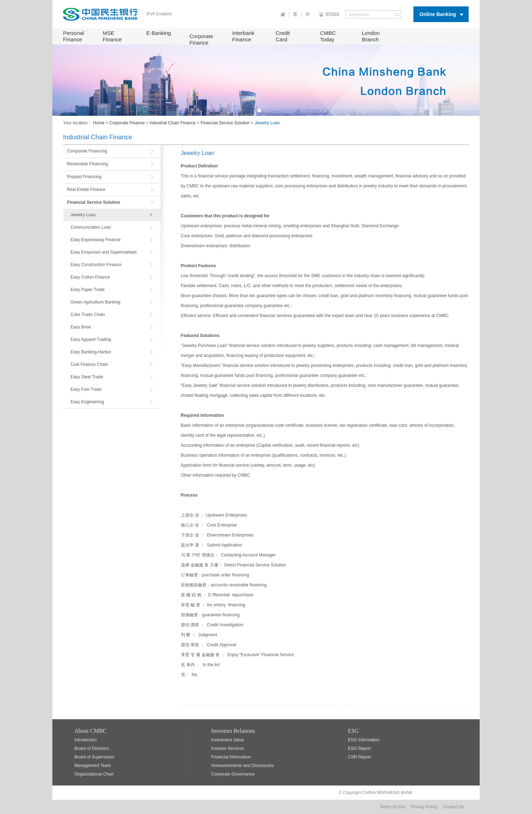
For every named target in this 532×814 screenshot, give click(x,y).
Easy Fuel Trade (86, 389)
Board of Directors (91, 748)
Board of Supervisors (94, 757)
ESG (353, 731)
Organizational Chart (94, 774)
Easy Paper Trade (88, 289)
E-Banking (158, 33)
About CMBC (90, 731)
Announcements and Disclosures (242, 765)
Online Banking (437, 14)
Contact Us (453, 806)
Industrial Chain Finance (172, 122)
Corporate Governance (233, 774)
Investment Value (227, 739)
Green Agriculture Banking (95, 302)
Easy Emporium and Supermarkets (104, 252)
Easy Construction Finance (96, 264)
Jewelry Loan (83, 214)
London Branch (371, 36)
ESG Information (364, 739)
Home (98, 122)
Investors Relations (233, 731)
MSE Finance (112, 36)
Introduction (85, 739)
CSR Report (359, 757)
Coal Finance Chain (89, 364)
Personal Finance (73, 36)
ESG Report (359, 748)
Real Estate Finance (86, 189)
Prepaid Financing (84, 176)
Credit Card (283, 36)
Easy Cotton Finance (90, 277)
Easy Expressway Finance (96, 239)
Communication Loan (91, 227)
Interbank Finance (243, 36)
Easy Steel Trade (87, 376)
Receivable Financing (87, 163)
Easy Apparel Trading (91, 339)
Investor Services (227, 748)
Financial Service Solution (225, 122)
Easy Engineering (87, 401)
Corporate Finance (201, 39)
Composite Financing (87, 151)
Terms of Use (392, 806)
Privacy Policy (424, 806)
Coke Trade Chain (88, 314)
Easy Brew (81, 327)
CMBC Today (328, 36)
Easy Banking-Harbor (91, 351)
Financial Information (231, 757)
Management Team (92, 765)
